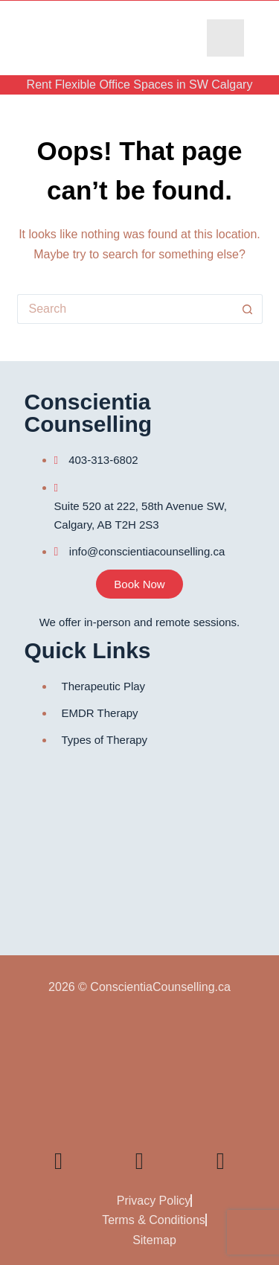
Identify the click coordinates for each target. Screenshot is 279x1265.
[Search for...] (125, 309)
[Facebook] (180, 1161)
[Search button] (248, 309)
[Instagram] (220, 1161)
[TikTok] (140, 1161)
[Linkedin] (59, 1161)
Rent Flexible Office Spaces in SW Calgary (140, 84)
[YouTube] (99, 1161)
